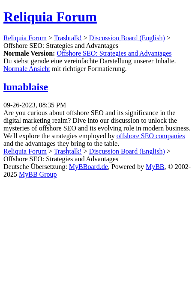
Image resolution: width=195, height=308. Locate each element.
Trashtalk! (68, 37)
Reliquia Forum (50, 16)
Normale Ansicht (26, 68)
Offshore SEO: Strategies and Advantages (114, 53)
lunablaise (25, 86)
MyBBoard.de (88, 166)
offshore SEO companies (151, 135)
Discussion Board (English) (127, 37)
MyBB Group (38, 174)
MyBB (155, 166)
